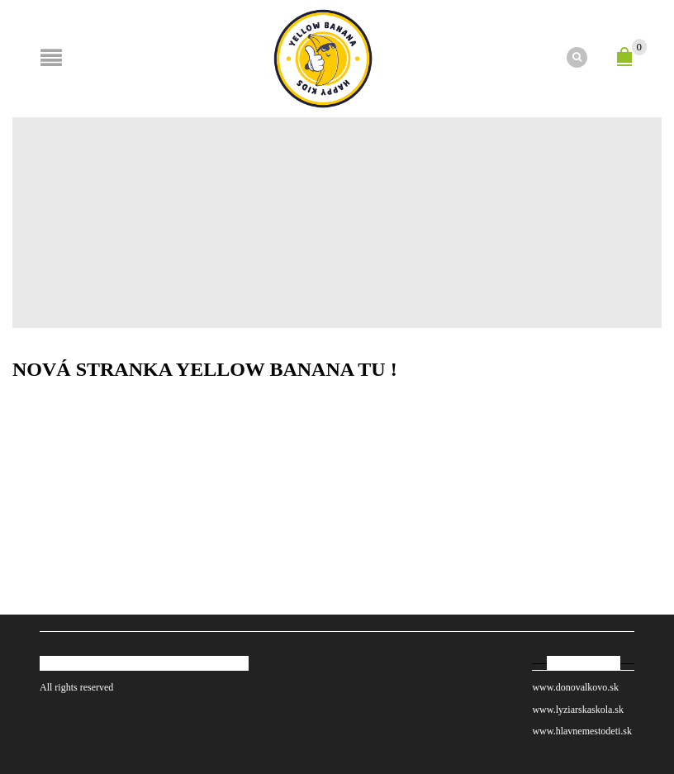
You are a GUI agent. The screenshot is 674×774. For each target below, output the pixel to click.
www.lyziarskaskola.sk (578, 709)
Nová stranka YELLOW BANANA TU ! (204, 369)
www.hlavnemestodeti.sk (583, 731)
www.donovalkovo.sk (575, 687)
